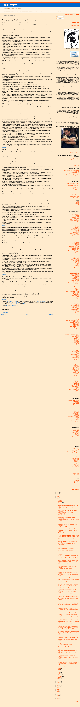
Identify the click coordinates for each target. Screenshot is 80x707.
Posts (57, 16)
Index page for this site (74, 152)
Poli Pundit (77, 343)
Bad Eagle (77, 222)
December (60, 500)
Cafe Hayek (76, 414)
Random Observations (74, 349)
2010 (58, 690)
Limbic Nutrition (76, 457)
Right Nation (76, 355)
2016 (58, 682)
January (59, 677)
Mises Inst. (77, 421)
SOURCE (4, 147)
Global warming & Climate (73, 282)
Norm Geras (76, 453)
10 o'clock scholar (75, 214)
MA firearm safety (75, 318)
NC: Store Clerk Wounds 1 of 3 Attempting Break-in (68, 631)
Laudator (77, 312)
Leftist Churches (75, 188)
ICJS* (78, 435)
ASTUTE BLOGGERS (74, 220)
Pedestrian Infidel (75, 342)
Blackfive (77, 227)
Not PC (77, 335)
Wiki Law (77, 390)
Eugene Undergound (74, 272)
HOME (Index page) (75, 25)
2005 (58, 697)
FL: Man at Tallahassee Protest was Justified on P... (68, 662)
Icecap (77, 297)
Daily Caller (76, 253)
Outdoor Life (76, 338)
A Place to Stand (75, 474)
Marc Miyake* (76, 404)
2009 (58, 691)
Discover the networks (74, 259)
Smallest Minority (75, 369)
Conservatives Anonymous (73, 250)
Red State (77, 352)
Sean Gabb (76, 464)
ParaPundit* (76, 341)
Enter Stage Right (75, 271)
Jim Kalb (77, 304)
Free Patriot (76, 277)
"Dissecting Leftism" (75, 159)
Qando (77, 346)
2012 (58, 687)
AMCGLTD (77, 216)
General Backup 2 (75, 175)
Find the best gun (75, 275)
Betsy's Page (76, 225)
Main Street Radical (75, 317)
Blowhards (77, 230)
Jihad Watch (76, 303)
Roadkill (77, 358)
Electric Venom (76, 268)
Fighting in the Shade (74, 274)
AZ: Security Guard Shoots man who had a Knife (68, 560)
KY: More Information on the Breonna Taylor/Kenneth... (65, 513)
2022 (58, 496)
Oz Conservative (75, 436)
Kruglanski (77, 204)
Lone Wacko (76, 313)
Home (27, 314)
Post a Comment (5, 312)
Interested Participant (74, 302)
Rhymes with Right (75, 354)
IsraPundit (77, 480)
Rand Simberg (76, 350)
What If (77, 388)
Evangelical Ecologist (74, 273)
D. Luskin (77, 419)
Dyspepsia (77, 266)
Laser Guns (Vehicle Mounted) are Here (66, 526)
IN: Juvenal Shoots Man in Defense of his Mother (68, 584)
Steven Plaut (76, 481)
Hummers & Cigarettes (74, 295)
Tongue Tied (16, 302)
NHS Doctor (76, 460)
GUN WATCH (11, 5)
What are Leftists (75, 193)
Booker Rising (76, 232)
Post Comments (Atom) (12, 317)
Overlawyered (76, 339)
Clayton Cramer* (75, 241)
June (59, 670)
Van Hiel (77, 202)
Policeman (77, 462)
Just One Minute (75, 307)
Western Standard (75, 386)
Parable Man (76, 340)
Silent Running (76, 368)
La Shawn (77, 311)
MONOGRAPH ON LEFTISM (73, 183)
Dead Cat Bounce (75, 256)
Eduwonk (77, 402)
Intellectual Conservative (74, 301)
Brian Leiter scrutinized (74, 233)
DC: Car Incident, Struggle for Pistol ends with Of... (68, 627)
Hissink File (76, 434)
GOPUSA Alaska (75, 284)
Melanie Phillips (76, 459)
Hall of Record (76, 290)
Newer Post (3, 314)
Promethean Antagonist (74, 345)
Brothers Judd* (76, 234)
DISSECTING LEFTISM (41, 301)
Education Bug (76, 401)
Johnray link (76, 171)
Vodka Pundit (76, 384)
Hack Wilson (76, 289)
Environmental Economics (73, 416)
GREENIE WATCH (15, 303)
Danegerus (76, 255)
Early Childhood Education (73, 400)
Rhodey (77, 353)
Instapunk (77, 299)
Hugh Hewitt (76, 294)
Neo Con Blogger (75, 330)
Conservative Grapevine (74, 247)
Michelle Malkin (76, 324)
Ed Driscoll (77, 265)
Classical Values (75, 240)
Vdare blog (77, 381)
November (60, 501)
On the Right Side (75, 336)
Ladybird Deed (76, 310)
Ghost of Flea (76, 281)
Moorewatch (76, 327)
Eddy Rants (76, 267)
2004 (58, 698)
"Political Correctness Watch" (73, 163)
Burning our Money (75, 450)
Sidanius (77, 203)
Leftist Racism (76, 189)
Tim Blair (77, 438)
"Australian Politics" (75, 160)
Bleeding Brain (76, 228)
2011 (58, 689)
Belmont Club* (76, 224)
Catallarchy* (76, 238)
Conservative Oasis (75, 248)
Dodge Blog (76, 261)
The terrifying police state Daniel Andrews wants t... (68, 535)
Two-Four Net (76, 378)
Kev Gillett (77, 433)
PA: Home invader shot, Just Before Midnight (67, 608)
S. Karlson (77, 418)
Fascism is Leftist (75, 190)
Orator (77, 337)
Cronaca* (77, 252)
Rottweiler (77, 360)
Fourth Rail (76, 276)
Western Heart (76, 165)
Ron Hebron (76, 359)
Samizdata (77, 463)
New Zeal (77, 333)
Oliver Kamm (76, 461)
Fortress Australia (75, 432)
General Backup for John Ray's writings (71, 174)
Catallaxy (77, 431)
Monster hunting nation (74, 326)
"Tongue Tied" (76, 158)
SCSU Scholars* (75, 363)
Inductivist (77, 298)
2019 (58, 678)
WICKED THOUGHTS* (74, 389)
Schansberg (76, 361)
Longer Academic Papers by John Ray (71, 170)
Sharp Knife (76, 365)
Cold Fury (77, 245)
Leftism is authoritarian (74, 196)
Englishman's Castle (75, 466)
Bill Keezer (77, 226)
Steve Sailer (76, 371)
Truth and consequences (74, 376)
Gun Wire (77, 288)
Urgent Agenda (76, 380)
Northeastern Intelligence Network (72, 334)
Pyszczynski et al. (75, 205)
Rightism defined (75, 187)
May (59, 672)
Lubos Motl (76, 314)
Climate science (75, 243)
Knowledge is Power (75, 309)
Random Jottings (75, 351)
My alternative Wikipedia (74, 176)
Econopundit (76, 415)
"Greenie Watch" (75, 164)
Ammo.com (76, 218)
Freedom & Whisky (75, 473)
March (59, 674)
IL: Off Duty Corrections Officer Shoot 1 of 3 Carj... (68, 626)
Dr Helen (77, 262)
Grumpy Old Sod (75, 286)
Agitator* (77, 215)
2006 (58, 695)
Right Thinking (76, 356)
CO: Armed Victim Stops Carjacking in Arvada (67, 646)
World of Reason (75, 394)
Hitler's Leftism (76, 293)
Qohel (78, 348)
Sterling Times (76, 465)
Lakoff (77, 201)
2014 (58, 685)
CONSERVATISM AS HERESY (72, 185)
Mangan (77, 319)
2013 (58, 686)
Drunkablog (76, 264)
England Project (75, 452)
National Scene (76, 329)
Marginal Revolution (75, 420)
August (59, 668)
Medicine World (76, 323)
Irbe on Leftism (76, 197)
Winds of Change (75, 391)
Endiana (77, 270)
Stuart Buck (76, 373)
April (59, 673)
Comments (59, 18)
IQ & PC (77, 456)
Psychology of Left (75, 194)
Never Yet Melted (75, 332)
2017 (58, 681)
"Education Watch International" (72, 161)
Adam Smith (76, 411)
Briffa (78, 449)
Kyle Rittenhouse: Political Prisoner (65, 568)
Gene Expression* (75, 280)
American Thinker (75, 217)
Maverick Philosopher (74, 322)
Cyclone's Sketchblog (74, 441)
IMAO (78, 296)
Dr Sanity (77, 263)
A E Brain (77, 429)
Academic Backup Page (74, 173)
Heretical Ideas (76, 292)
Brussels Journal (75, 235)
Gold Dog (77, 283)
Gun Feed (77, 287)
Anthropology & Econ (74, 219)
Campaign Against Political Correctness (71, 451)
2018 (58, 680)
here (24, 303)
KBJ (78, 308)
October (59, 502)
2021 (58, 497)
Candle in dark (76, 237)
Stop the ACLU (76, 372)
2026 (58, 491)
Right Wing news (75, 357)
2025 (58, 492)
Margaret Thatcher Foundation (72, 320)
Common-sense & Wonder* (73, 246)
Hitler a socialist (75, 191)
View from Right (75, 382)
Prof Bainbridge (76, 344)
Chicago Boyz (76, 413)
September (60, 504)
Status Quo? (76, 195)
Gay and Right (76, 279)
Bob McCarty (76, 231)
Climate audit (76, 242)
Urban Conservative (75, 379)
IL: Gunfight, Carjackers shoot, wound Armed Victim (68, 603)
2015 (58, 683)
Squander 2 (76, 370)
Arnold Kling (76, 412)
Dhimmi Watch (76, 258)
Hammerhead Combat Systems (72, 291)
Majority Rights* (75, 458)
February (60, 676)
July (59, 669)
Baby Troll (77, 221)
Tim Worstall (76, 375)
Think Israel (76, 482)
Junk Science (76, 306)
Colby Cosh (76, 244)
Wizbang (77, 392)
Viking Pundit (76, 383)
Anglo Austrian (76, 448)
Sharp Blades (76, 364)
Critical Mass (76, 251)
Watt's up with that (75, 385)
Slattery (77, 437)
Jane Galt (77, 417)
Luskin (77, 315)
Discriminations (76, 260)
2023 (58, 494)
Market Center (76, 321)
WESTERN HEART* (75, 440)
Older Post (51, 314)
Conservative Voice (75, 249)
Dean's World (76, 257)
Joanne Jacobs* (75, 403)
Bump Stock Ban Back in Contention (65, 587)
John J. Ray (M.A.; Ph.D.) (12, 301)
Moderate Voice (76, 325)
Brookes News (76, 430)
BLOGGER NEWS (75, 229)
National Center (76, 328)
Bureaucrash (76, 236)
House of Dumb (76, 455)
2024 (58, 493)
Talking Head (76, 374)
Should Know (76, 366)
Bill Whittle (77, 387)
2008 (58, 693)
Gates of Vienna (75, 278)
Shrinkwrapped (76, 367)
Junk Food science (75, 305)
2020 (58, 498)
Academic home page (74, 172)
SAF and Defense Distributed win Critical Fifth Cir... (68, 604)
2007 (58, 694)
